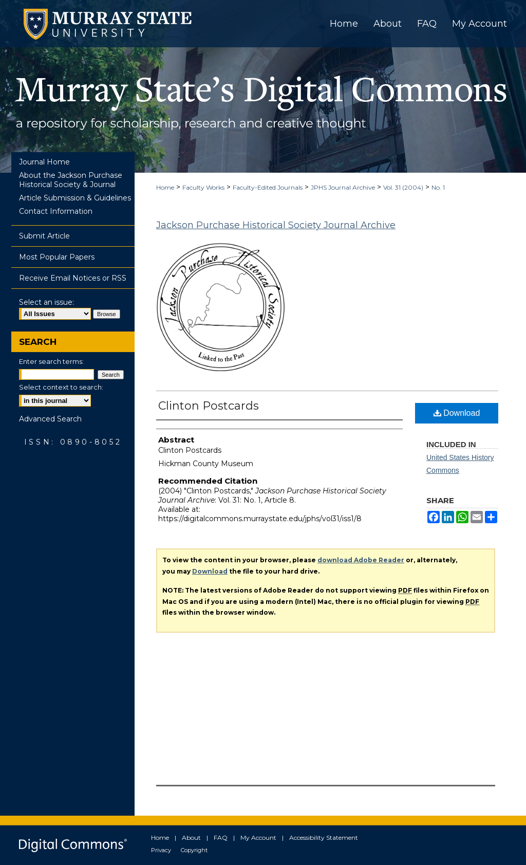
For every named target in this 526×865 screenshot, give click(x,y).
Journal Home (44, 162)
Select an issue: (46, 302)
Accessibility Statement (323, 837)
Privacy (161, 850)
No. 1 (438, 187)
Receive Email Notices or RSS (72, 278)
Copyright (194, 850)
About (191, 837)
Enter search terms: (51, 361)
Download (457, 413)
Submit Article (44, 236)
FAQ (221, 837)
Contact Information (55, 211)
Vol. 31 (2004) (403, 187)
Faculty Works (203, 187)
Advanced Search (50, 419)
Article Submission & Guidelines (75, 198)
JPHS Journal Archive (343, 187)
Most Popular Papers (57, 257)
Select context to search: (61, 387)
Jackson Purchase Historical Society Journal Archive (276, 225)
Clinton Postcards (208, 406)
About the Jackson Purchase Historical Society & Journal (70, 180)
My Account (258, 837)
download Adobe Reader (360, 560)
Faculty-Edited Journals (268, 187)
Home (165, 187)
